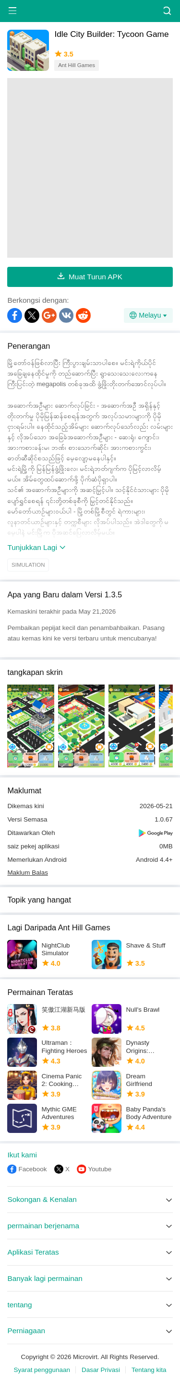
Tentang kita (149, 1369)
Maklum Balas (27, 872)
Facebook (32, 1169)
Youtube (99, 1169)
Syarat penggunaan (41, 1369)
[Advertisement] (90, 168)
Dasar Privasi (101, 1369)
